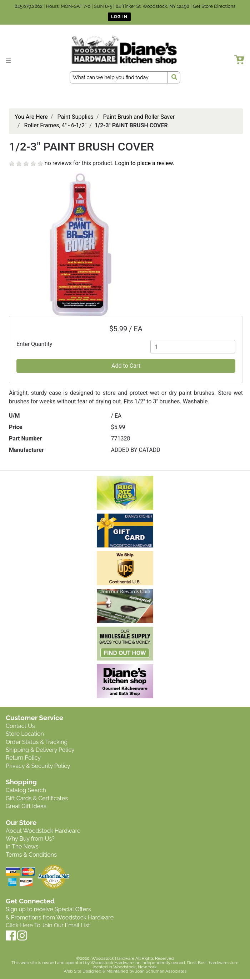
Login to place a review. (144, 163)
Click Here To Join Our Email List (48, 925)
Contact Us (20, 726)
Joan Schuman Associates (160, 971)
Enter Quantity (34, 344)
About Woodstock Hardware (43, 830)
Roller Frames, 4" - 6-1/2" (55, 125)
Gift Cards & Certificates (37, 798)
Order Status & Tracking (37, 742)
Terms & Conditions (31, 854)
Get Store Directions (214, 6)
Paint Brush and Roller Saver (139, 116)
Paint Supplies (75, 116)
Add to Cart (125, 365)
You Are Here (31, 116)
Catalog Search (26, 790)
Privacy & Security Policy (38, 766)
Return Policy (23, 757)
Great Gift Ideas (26, 806)
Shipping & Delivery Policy (40, 749)
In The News (22, 846)
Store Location (25, 733)
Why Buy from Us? (30, 838)
